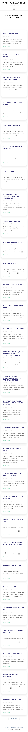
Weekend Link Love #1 (12, 699)
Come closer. (8, 171)
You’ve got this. (10, 587)
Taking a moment (10, 263)
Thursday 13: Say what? (13, 284)
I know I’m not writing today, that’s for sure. (13, 543)
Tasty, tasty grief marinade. (11, 675)
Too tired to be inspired (13, 653)
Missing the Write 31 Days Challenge (12, 78)
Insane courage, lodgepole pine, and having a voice (11, 196)
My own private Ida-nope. (14, 329)
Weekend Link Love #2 (12, 565)
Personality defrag (11, 221)
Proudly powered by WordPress (14, 727)
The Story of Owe (10, 34)
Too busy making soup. (12, 242)
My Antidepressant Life (14, 3)
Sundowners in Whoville (13, 428)
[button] (14, 9)
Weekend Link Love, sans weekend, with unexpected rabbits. (13, 353)
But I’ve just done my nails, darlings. (12, 474)
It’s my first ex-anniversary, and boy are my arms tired (12, 378)
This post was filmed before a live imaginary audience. (13, 403)
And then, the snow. (11, 125)
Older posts (14, 718)
